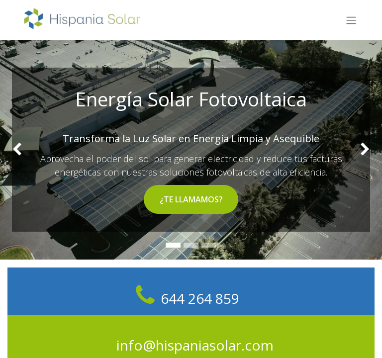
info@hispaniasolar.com (195, 345)
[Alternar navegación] (351, 20)
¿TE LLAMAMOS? (191, 199)
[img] (15, 150)
